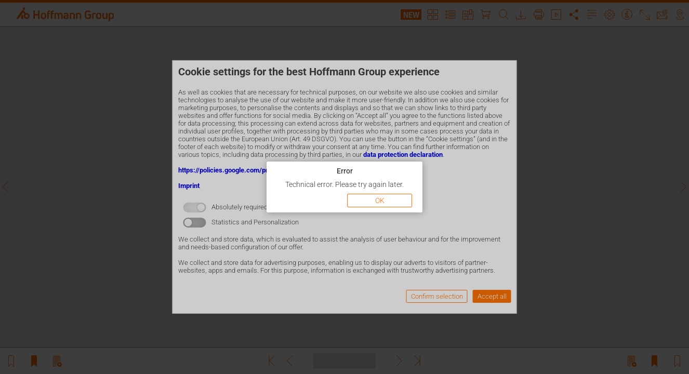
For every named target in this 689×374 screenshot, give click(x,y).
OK (380, 200)
